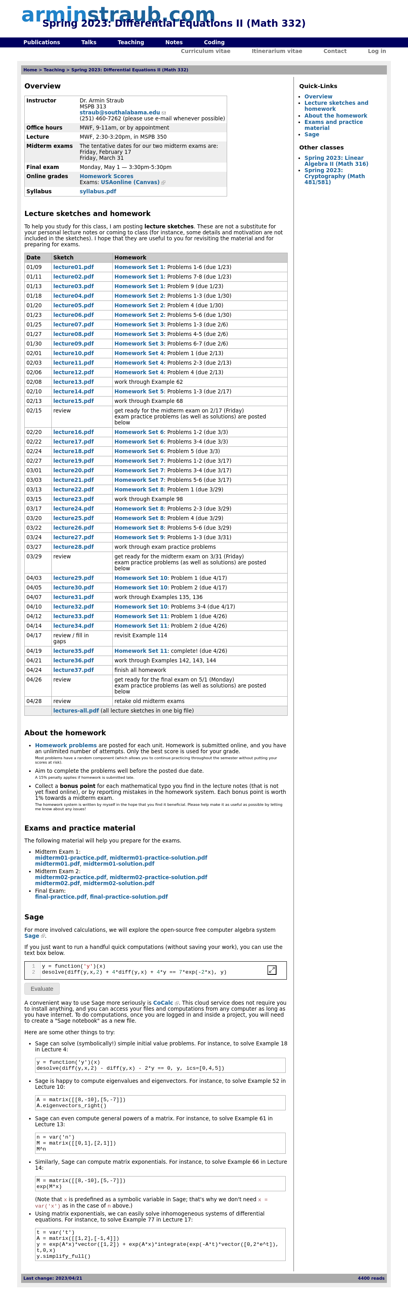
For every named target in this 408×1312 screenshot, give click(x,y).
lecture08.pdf (73, 334)
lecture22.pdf (73, 490)
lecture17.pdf (73, 442)
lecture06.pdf (73, 315)
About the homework (335, 116)
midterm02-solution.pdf (119, 883)
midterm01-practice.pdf (70, 858)
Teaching (131, 42)
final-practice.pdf (60, 897)
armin (118, 14)
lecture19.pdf (73, 461)
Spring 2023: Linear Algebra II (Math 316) (336, 161)
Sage (31, 936)
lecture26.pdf (73, 528)
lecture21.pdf (73, 480)
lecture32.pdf (73, 607)
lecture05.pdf (73, 305)
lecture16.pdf (73, 432)
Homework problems (66, 745)
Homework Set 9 (139, 537)
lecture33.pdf (73, 616)
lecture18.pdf (73, 451)
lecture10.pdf (73, 353)
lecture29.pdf (73, 578)
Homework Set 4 (139, 353)
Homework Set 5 (139, 392)
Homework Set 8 (139, 490)
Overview (318, 97)
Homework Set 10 (140, 578)
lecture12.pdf (73, 372)
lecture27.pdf (73, 537)
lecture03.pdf (73, 286)
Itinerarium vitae (277, 51)
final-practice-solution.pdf (129, 897)
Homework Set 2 (139, 296)
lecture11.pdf (73, 363)
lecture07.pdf (73, 325)
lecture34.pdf (73, 626)
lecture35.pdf (73, 651)
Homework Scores (106, 176)
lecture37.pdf (73, 670)
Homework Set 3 (139, 325)
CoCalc (163, 1003)
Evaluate (42, 989)
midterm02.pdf (57, 883)
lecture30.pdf (73, 588)
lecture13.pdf (73, 382)
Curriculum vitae (206, 51)
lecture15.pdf (73, 401)
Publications (42, 42)
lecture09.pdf (73, 344)
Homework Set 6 (139, 432)
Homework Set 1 (139, 267)
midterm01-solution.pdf (119, 864)
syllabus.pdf (98, 191)
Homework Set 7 (139, 461)
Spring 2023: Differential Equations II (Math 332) (129, 70)
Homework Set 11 (140, 616)
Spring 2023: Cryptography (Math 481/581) (334, 176)
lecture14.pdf (73, 392)
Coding (214, 42)
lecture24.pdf (73, 509)
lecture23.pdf (73, 499)
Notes (174, 42)
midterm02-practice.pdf (70, 877)
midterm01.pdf (57, 864)
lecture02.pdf (73, 277)
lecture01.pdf (73, 267)
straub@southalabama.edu (120, 113)
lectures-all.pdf (76, 711)
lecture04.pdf (73, 296)
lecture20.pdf (73, 470)
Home (30, 70)
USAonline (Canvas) (130, 182)
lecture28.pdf (73, 547)
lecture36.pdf (73, 661)
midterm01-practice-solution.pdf (158, 858)
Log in (377, 51)
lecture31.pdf (73, 597)
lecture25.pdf (73, 518)
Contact (335, 51)
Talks (88, 42)
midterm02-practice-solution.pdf (158, 877)
